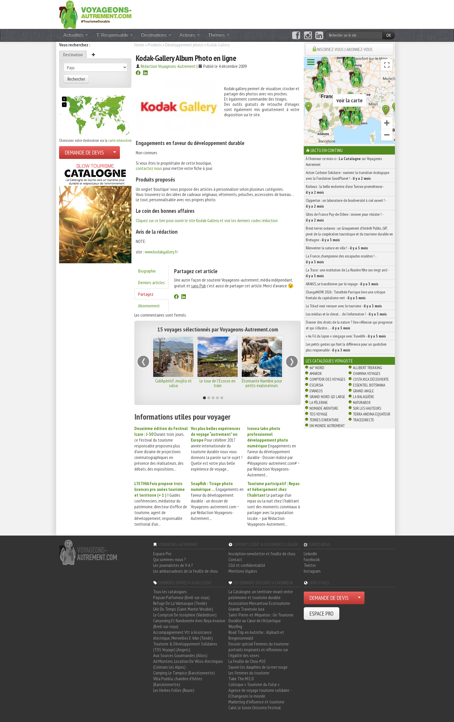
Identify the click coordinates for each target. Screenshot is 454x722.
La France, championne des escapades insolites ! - (341, 258)
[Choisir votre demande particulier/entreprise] (114, 152)
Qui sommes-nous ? (169, 559)
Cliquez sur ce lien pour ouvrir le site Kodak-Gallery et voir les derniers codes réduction (207, 220)
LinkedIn (310, 553)
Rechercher (76, 79)
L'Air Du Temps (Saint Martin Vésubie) (183, 609)
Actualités (75, 34)
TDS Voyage (318, 414)
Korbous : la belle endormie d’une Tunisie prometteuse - (345, 189)
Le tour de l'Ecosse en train (217, 383)
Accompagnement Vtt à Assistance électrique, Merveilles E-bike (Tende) (183, 635)
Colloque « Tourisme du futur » (253, 684)
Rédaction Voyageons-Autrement (168, 66)
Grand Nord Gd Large (327, 396)
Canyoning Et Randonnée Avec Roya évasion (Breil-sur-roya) (189, 623)
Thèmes (218, 34)
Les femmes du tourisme (248, 673)
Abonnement (149, 306)
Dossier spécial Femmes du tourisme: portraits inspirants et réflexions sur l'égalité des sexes (259, 649)
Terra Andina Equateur (371, 414)
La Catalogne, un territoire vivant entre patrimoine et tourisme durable (260, 594)
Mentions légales (242, 571)
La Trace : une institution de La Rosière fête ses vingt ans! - (347, 272)
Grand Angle (363, 390)
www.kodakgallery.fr (161, 252)
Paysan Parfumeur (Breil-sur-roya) (181, 597)
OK (388, 35)
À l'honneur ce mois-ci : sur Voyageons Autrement (344, 161)
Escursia (316, 385)
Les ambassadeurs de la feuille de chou (185, 571)
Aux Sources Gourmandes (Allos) (180, 655)
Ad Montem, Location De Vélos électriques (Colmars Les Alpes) (188, 664)
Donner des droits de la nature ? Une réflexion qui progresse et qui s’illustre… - (349, 325)
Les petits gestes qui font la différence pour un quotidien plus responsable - (346, 347)
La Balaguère (363, 396)
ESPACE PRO (322, 613)
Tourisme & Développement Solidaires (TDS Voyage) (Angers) (185, 646)
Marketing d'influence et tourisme (256, 702)
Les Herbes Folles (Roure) (173, 690)
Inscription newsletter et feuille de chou (261, 553)
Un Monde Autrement (327, 425)
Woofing (235, 626)
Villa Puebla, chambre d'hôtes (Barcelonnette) (177, 681)
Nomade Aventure (324, 408)
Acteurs (189, 34)
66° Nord (317, 367)
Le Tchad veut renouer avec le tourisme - (344, 306)
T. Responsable (114, 34)
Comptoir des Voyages (327, 379)
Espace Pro (162, 553)
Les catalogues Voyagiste (329, 361)
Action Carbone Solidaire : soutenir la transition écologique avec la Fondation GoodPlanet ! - (347, 175)
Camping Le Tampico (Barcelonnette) (184, 673)
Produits (155, 45)
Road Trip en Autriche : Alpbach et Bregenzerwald (256, 635)
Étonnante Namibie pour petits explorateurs (262, 383)
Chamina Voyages (366, 373)
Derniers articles (151, 282)
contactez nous (149, 168)
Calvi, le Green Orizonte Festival (254, 707)
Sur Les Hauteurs (367, 408)
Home (139, 45)
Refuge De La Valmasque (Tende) (180, 603)
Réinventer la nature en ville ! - (337, 248)
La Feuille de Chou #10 (246, 661)
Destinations (156, 34)
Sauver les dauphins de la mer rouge (258, 667)
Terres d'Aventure (324, 419)
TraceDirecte (363, 419)
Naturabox (362, 402)
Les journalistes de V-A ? (173, 565)
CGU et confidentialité (246, 565)
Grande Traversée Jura (246, 609)
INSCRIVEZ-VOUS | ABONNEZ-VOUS (345, 49)
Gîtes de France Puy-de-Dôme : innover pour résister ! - (344, 217)
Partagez (145, 294)
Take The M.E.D (241, 678)
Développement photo (184, 45)
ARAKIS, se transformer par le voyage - (342, 283)
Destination (73, 54)
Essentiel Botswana (369, 385)
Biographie (147, 271)
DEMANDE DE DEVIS (84, 152)
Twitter (310, 565)
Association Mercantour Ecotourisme (259, 603)
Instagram (312, 571)
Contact (235, 559)
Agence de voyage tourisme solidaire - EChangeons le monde (259, 693)
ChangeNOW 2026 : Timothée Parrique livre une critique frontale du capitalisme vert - (345, 294)
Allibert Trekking (367, 367)
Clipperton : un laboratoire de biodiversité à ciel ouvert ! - (346, 203)
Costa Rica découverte (371, 379)
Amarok (316, 373)
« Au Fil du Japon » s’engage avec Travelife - (346, 336)
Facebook (312, 559)
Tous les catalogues (170, 591)
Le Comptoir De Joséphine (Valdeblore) (185, 615)
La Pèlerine (319, 402)
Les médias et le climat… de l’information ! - (346, 314)
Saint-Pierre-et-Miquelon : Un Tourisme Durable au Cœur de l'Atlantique (260, 617)
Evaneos (316, 390)
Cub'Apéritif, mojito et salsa (173, 383)
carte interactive (119, 140)
